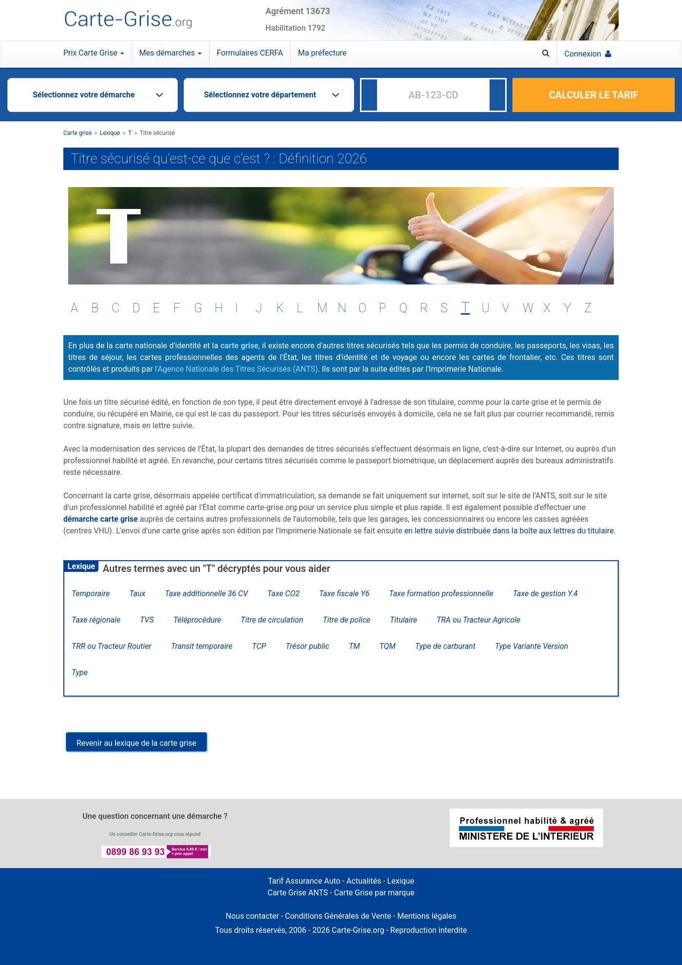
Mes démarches (170, 52)
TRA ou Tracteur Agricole (478, 619)
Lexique (110, 133)
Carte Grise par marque (374, 892)
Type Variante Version (531, 646)
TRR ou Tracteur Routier (112, 646)
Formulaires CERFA (250, 52)
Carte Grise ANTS (297, 892)
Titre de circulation (272, 619)
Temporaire (91, 593)
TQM (387, 646)
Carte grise (77, 133)
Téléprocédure (197, 619)
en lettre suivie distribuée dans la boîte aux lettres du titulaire (509, 530)
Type (80, 672)
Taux (137, 593)
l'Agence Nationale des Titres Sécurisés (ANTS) (236, 369)
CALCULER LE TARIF (594, 95)
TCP (259, 646)
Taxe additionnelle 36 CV (206, 593)
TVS (146, 619)
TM (354, 646)
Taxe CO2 (283, 593)
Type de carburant (445, 646)
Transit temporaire (201, 646)
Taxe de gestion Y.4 (545, 593)
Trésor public (307, 646)
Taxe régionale (96, 619)
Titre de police (347, 619)
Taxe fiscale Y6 (344, 593)
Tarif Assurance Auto (304, 881)
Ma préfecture (322, 52)
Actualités (363, 881)
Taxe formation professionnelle (441, 593)
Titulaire (403, 619)
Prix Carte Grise (93, 52)
